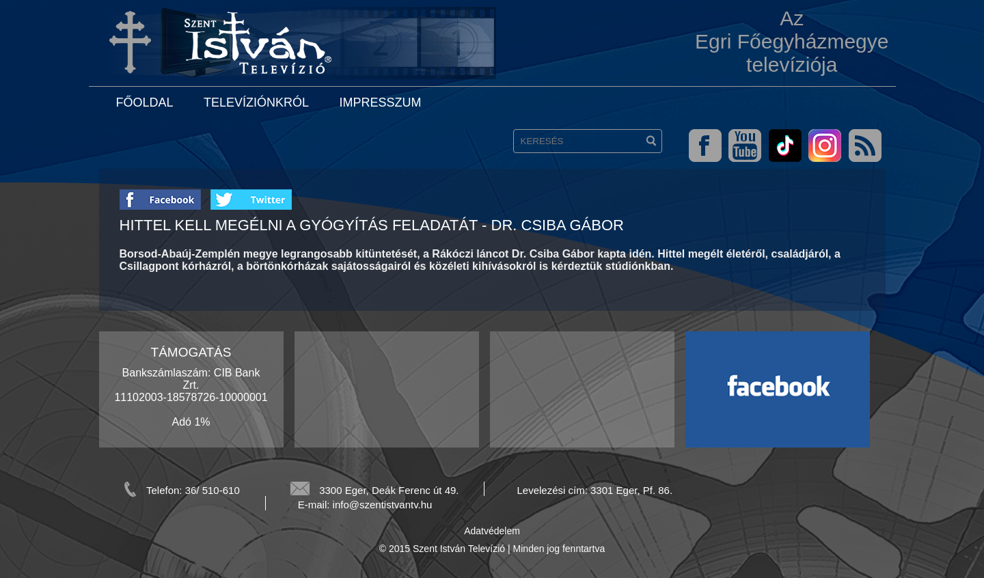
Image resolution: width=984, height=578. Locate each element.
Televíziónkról (256, 102)
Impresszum (380, 102)
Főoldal (145, 102)
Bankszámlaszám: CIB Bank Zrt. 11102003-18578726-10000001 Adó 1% (190, 397)
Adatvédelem (492, 530)
